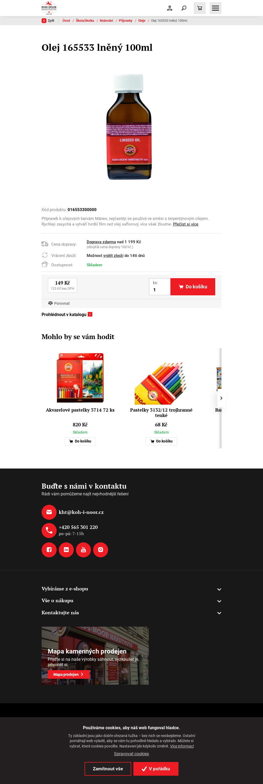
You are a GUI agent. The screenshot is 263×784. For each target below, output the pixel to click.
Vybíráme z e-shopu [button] (65, 588)
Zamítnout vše (108, 768)
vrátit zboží (113, 255)
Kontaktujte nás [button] (60, 612)
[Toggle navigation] (184, 8)
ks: (155, 283)
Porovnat (62, 303)
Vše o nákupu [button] (57, 600)
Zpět (48, 20)
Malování (107, 21)
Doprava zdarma (101, 241)
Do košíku (80, 441)
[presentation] (221, 398)
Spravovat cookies (131, 754)
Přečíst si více (185, 224)
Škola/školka (85, 21)
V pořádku (156, 768)
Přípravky (126, 21)
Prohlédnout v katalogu (64, 314)
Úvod (67, 21)
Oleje (142, 21)
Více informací (182, 746)
